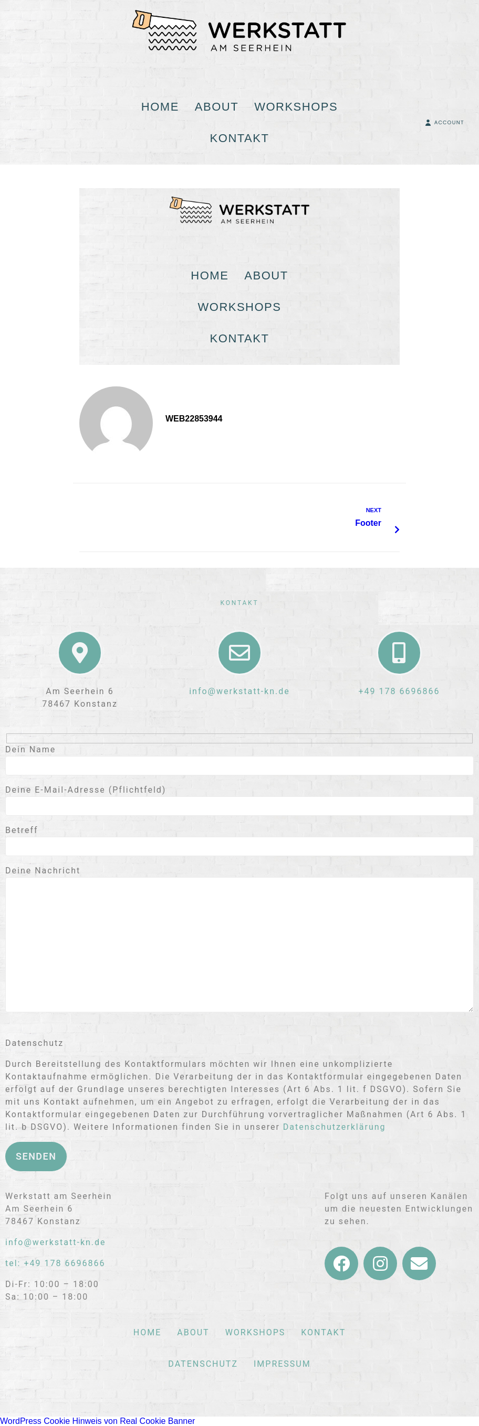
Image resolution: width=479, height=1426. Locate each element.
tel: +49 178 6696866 (55, 1263)
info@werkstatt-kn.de (239, 691)
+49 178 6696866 (399, 691)
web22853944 (194, 418)
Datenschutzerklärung (334, 1127)
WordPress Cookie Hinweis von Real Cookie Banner (97, 1421)
